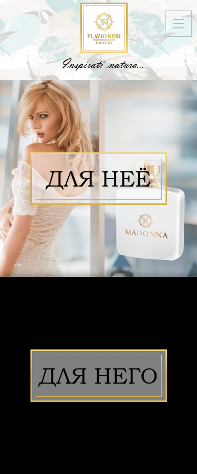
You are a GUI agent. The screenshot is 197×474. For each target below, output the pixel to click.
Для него (98, 376)
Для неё (99, 179)
